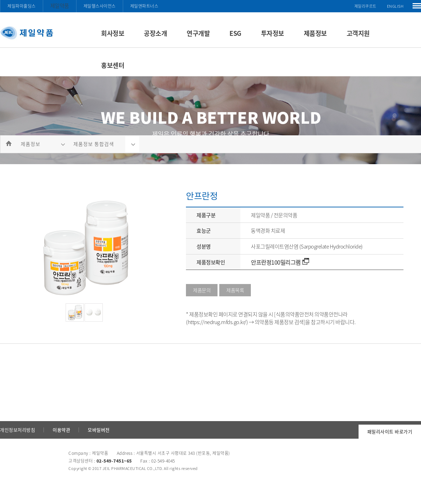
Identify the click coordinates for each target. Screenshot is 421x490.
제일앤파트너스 (144, 6)
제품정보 (315, 33)
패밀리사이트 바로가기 (390, 431)
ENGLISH (395, 6)
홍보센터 (112, 65)
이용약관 (61, 429)
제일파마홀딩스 (21, 6)
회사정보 (112, 33)
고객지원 (358, 33)
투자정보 (272, 33)
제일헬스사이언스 (99, 6)
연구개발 (198, 33)
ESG (235, 33)
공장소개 (155, 33)
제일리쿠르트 (365, 6)
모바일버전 (99, 429)
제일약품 (59, 5)
